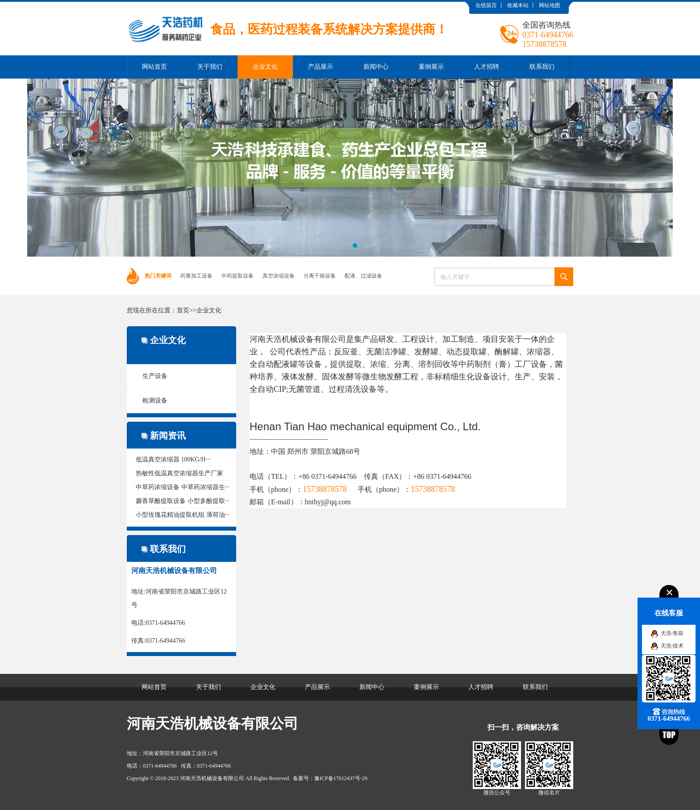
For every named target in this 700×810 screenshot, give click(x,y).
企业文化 (265, 66)
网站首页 (154, 66)
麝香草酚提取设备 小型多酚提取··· (182, 501)
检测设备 (154, 400)
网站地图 (549, 5)
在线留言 (486, 5)
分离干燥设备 (320, 276)
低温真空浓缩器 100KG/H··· (173, 459)
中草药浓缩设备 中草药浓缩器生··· (182, 487)
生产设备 (154, 376)
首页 (183, 310)
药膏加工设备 (196, 276)
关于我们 (209, 66)
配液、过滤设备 (363, 276)
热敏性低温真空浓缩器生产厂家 (179, 473)
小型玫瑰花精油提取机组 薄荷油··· (182, 514)
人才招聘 (486, 66)
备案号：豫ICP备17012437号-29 (330, 778)
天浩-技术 (672, 646)
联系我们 (541, 66)
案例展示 (431, 66)
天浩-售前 (672, 633)
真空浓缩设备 (278, 276)
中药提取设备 (237, 276)
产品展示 (320, 66)
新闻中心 (375, 66)
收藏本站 (518, 5)
